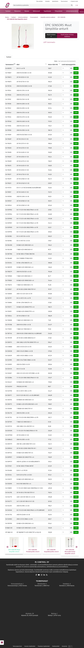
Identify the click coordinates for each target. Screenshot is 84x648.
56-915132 (8, 99)
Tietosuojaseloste (17, 646)
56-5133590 (8, 483)
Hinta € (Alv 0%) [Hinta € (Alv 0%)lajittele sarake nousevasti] (53, 64)
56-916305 (8, 152)
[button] (8, 11)
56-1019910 (8, 232)
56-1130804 (8, 302)
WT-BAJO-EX (9, 532)
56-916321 (8, 183)
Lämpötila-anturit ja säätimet (47, 17)
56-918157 (8, 192)
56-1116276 (8, 285)
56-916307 (8, 157)
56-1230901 (8, 364)
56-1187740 (8, 333)
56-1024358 (8, 245)
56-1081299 (8, 267)
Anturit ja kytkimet (23, 17)
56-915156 (8, 126)
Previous (7, 547)
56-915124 (8, 90)
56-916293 (8, 143)
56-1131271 (8, 307)
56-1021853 (8, 236)
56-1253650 (8, 408)
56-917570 (8, 187)
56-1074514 (8, 263)
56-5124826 (8, 470)
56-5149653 (8, 519)
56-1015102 (8, 196)
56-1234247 (8, 382)
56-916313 (8, 165)
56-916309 (8, 161)
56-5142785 (8, 492)
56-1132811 (8, 311)
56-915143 (8, 112)
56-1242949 (8, 386)
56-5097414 (8, 453)
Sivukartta (47, 1)
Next (76, 547)
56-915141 (8, 108)
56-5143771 (8, 501)
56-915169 (8, 134)
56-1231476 (8, 369)
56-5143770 (8, 497)
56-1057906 (8, 254)
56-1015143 (8, 205)
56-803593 (8, 68)
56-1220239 (8, 355)
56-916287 (8, 139)
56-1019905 (8, 218)
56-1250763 (8, 400)
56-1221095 (8, 360)
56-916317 (8, 174)
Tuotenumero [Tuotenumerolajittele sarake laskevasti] (9, 64)
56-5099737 (8, 461)
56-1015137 (8, 201)
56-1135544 (8, 316)
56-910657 (8, 73)
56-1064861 (8, 258)
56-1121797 (8, 298)
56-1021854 (8, 240)
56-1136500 (8, 320)
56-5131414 (8, 475)
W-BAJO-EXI (8, 528)
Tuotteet (13, 17)
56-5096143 (8, 448)
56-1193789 (8, 338)
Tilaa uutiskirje (39, 1)
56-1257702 (8, 417)
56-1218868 (8, 346)
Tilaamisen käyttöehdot (44, 646)
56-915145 (8, 117)
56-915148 (8, 121)
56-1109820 (8, 276)
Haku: (66, 61)
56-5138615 (8, 488)
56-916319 (8, 179)
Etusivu (7, 17)
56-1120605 (8, 293)
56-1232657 (8, 373)
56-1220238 (8, 351)
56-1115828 (8, 280)
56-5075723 (8, 426)
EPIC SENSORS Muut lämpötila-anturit (17, 19)
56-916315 (8, 170)
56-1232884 (8, 377)
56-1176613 (8, 329)
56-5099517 (8, 457)
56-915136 (8, 104)
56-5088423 (8, 439)
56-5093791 (8, 444)
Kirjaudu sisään (74, 1)
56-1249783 (8, 391)
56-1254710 (8, 413)
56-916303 (8, 148)
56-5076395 (8, 430)
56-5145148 (8, 510)
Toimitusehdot (55, 646)
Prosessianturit (34, 17)
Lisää (76, 68)
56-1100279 (8, 271)
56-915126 (8, 95)
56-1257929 (8, 422)
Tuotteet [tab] (8, 57)
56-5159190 (8, 523)
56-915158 (8, 130)
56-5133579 (8, 479)
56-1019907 (8, 223)
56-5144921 (8, 506)
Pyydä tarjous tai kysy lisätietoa (67, 35)
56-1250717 (8, 395)
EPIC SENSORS (61, 17)
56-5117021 (8, 466)
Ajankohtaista (55, 1)
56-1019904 (8, 214)
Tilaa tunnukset (64, 1)
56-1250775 (8, 404)
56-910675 (8, 81)
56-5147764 (8, 514)
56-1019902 (8, 210)
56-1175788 (8, 324)
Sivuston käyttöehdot (29, 646)
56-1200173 (8, 342)
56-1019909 (8, 227)
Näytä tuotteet (51, 35)
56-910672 (8, 77)
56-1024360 (8, 249)
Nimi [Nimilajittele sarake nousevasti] (18, 64)
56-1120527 (8, 289)
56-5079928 (8, 435)
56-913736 (8, 86)
